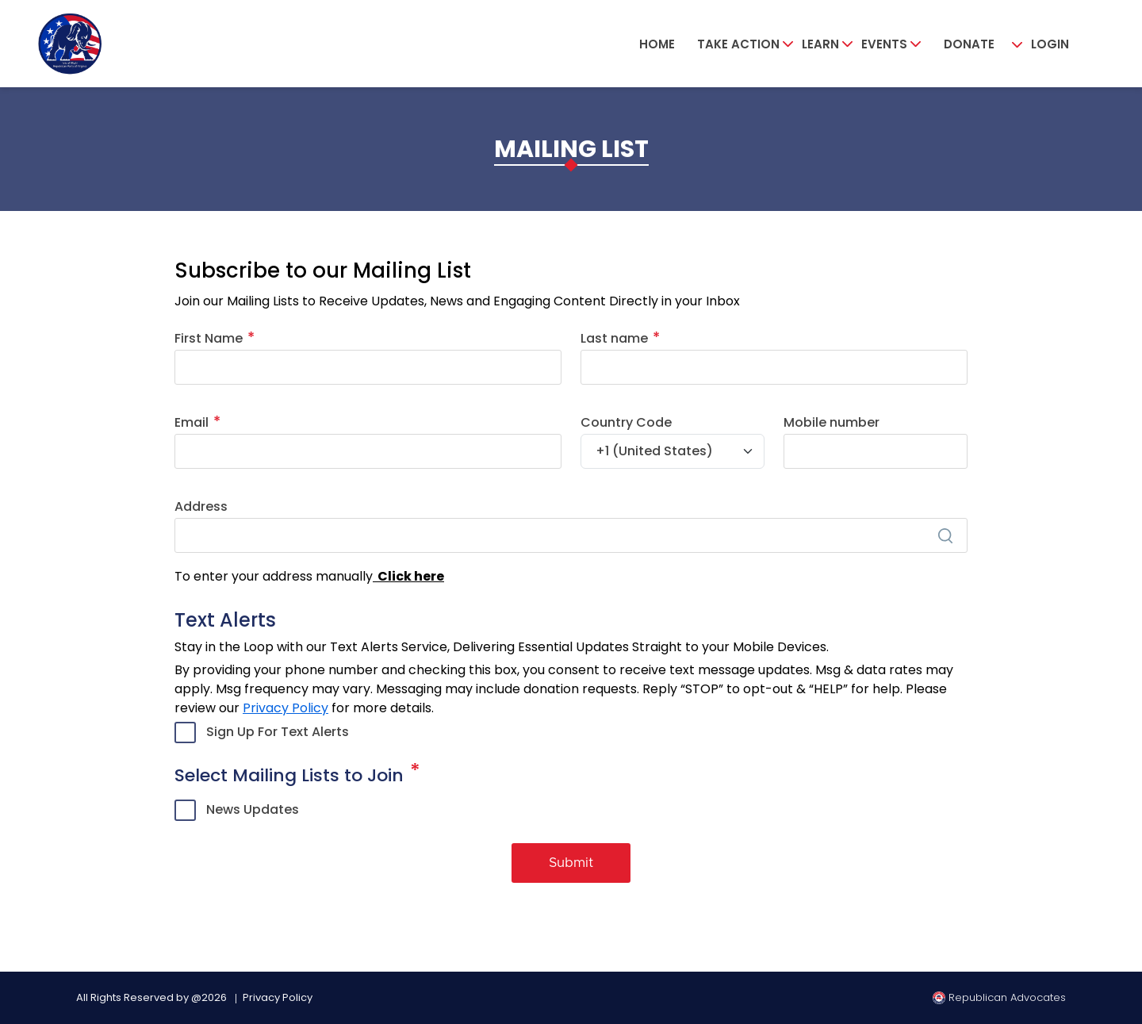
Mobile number (831, 422)
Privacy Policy (285, 708)
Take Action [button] (738, 44)
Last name (614, 338)
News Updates (252, 809)
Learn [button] (820, 44)
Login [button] (1050, 44)
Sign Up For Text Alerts (277, 732)
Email (191, 422)
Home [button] (657, 44)
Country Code (626, 422)
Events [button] (884, 44)
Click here (408, 576)
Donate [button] (969, 44)
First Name (208, 338)
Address (201, 506)
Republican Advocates (999, 997)
